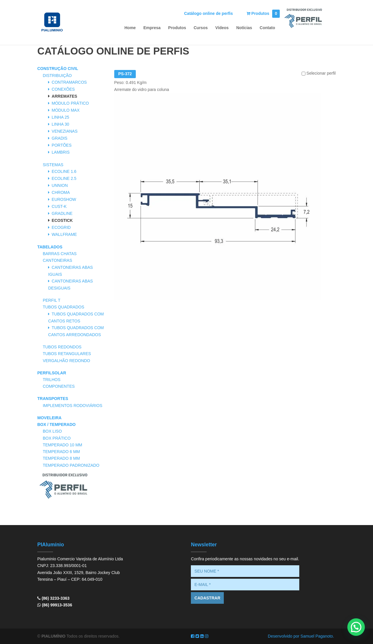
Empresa (152, 28)
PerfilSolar (51, 373)
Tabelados (49, 247)
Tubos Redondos (62, 347)
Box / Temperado (56, 424)
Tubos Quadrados (63, 307)
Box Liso (52, 431)
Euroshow (64, 199)
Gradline (62, 213)
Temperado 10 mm (62, 445)
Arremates (64, 96)
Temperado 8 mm (61, 458)
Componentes (59, 386)
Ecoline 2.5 (64, 178)
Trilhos (52, 379)
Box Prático (57, 438)
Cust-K (59, 206)
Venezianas (65, 131)
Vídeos (222, 28)
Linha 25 (60, 117)
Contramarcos (69, 82)
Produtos (263, 13)
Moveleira (49, 417)
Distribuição (57, 75)
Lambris (60, 152)
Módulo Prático (70, 103)
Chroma (61, 192)
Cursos (201, 28)
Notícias (244, 28)
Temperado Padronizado (71, 465)
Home (130, 28)
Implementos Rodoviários (72, 405)
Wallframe (64, 234)
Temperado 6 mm (61, 451)
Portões (61, 145)
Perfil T (52, 300)
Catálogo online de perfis (208, 13)
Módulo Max (66, 110)
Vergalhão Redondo (66, 360)
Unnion (60, 185)
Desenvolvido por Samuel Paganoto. (301, 636)
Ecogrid (61, 227)
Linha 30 (60, 124)
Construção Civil (57, 68)
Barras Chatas (60, 253)
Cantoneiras (57, 260)
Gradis (59, 138)
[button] (356, 627)
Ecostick (62, 220)
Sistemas (53, 164)
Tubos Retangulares (67, 353)
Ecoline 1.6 (64, 171)
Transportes (52, 398)
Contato (267, 28)
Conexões (63, 89)
